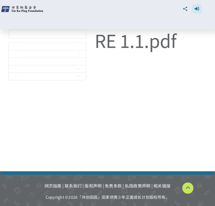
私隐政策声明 (138, 186)
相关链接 (161, 186)
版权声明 (93, 186)
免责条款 (113, 186)
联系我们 (73, 186)
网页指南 (53, 186)
